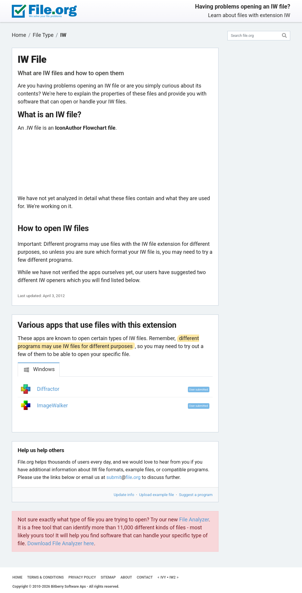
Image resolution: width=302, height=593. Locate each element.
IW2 (172, 577)
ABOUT (126, 577)
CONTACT (145, 577)
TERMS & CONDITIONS (45, 577)
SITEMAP (108, 577)
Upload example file (156, 494)
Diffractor (48, 389)
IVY (163, 577)
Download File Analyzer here (60, 543)
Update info (124, 494)
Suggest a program (196, 494)
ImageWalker (52, 405)
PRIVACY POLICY (82, 577)
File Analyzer (194, 519)
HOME (17, 577)
